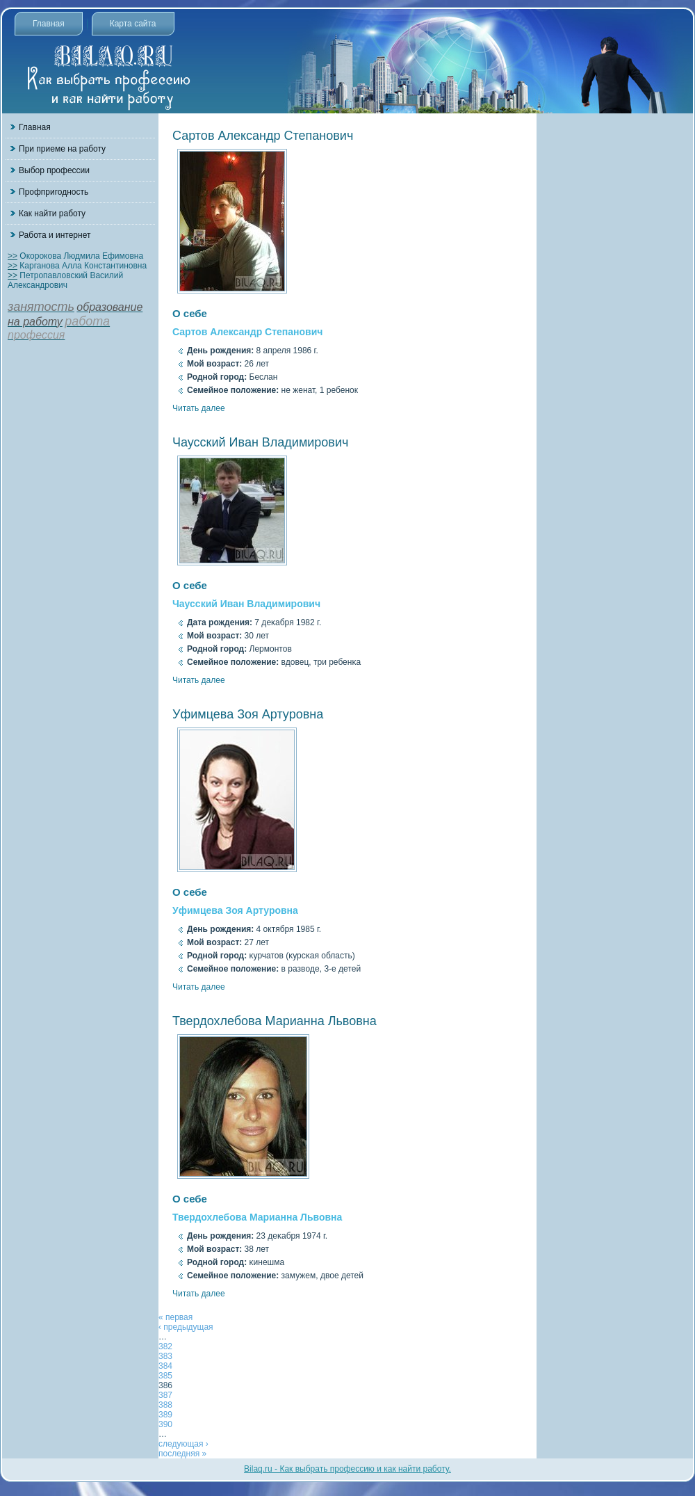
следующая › (183, 1444)
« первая (175, 1317)
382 (165, 1346)
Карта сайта (133, 24)
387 (165, 1395)
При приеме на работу (62, 149)
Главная (49, 24)
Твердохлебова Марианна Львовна (274, 1021)
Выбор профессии (54, 170)
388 (165, 1405)
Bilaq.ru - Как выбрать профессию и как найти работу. (347, 1469)
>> (12, 256)
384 (165, 1366)
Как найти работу (52, 213)
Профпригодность (53, 192)
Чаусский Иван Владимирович (260, 442)
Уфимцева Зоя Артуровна (247, 714)
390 (165, 1424)
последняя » (182, 1453)
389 (165, 1414)
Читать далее (198, 408)
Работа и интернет (54, 235)
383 (165, 1356)
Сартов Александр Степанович (262, 136)
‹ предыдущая (185, 1327)
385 (165, 1376)
